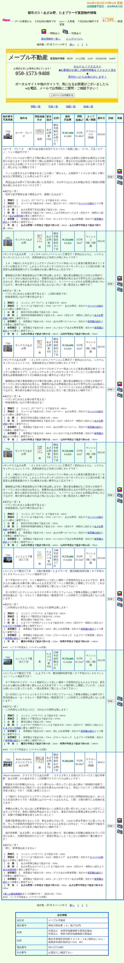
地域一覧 (88, 106)
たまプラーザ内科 (12, 626)
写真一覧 (53, 106)
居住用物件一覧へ (50, 39)
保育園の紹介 (94, 321)
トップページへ (74, 39)
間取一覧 (36, 106)
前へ (72, 44)
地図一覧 (71, 106)
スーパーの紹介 (86, 203)
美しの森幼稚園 (12, 894)
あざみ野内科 (16, 216)
